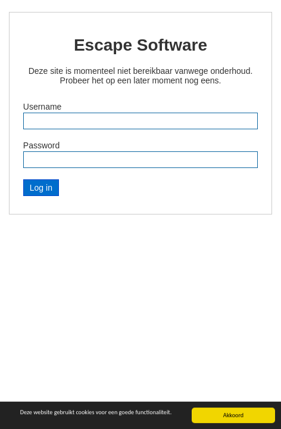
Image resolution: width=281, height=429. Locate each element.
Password (41, 145)
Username (42, 106)
